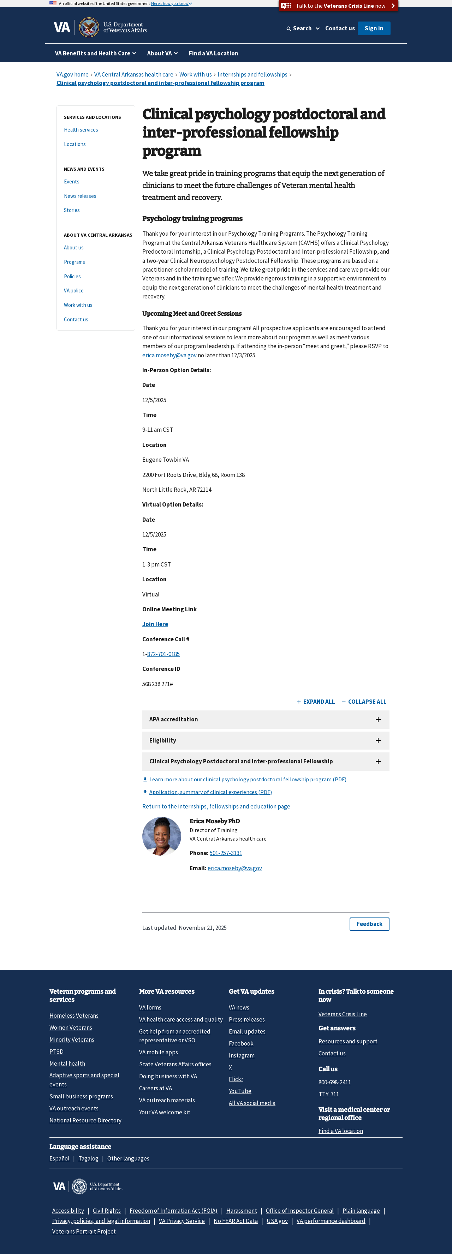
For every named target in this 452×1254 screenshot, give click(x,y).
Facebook (241, 1043)
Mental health (67, 1063)
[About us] (96, 248)
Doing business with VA (168, 1076)
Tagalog (88, 1158)
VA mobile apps (158, 1052)
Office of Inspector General (300, 1210)
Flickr (236, 1079)
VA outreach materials (167, 1100)
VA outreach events (74, 1108)
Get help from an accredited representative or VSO (174, 1036)
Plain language (361, 1210)
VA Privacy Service (182, 1221)
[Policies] (96, 276)
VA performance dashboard (331, 1221)
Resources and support (348, 1041)
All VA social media (252, 1103)
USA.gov (277, 1221)
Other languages (128, 1158)
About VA (159, 53)
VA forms (150, 1007)
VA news (239, 1007)
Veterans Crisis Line (343, 1014)
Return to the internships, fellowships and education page (216, 806)
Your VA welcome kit (164, 1112)
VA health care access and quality (181, 1019)
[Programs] (96, 262)
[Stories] (96, 210)
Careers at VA (155, 1088)
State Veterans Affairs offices (175, 1064)
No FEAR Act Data (236, 1221)
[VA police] (96, 291)
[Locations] (96, 144)
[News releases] (96, 196)
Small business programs (81, 1096)
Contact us (340, 28)
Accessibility (68, 1210)
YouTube (240, 1091)
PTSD (56, 1051)
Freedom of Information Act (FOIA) (174, 1210)
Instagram (242, 1055)
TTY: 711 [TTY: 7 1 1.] (329, 1094)
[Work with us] (96, 305)
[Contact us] (96, 320)
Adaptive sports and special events (84, 1079)
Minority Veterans (71, 1039)
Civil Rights (107, 1210)
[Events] (96, 182)
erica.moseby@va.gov (169, 355)
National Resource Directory (85, 1120)
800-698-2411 (335, 1082)
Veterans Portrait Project (84, 1231)
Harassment (241, 1210)
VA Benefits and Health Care (92, 53)
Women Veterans (70, 1027)
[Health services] (96, 130)
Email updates (247, 1031)
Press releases (247, 1019)
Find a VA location (341, 1131)
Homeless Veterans (74, 1015)
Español (59, 1158)
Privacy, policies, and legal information (101, 1221)
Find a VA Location (213, 53)
